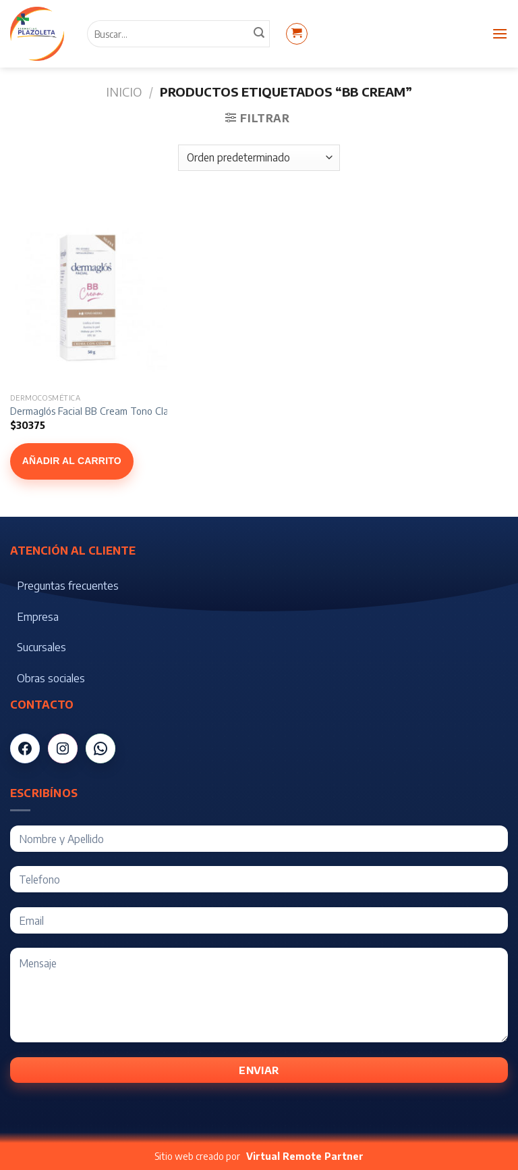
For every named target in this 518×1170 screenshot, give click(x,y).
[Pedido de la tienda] (258, 158)
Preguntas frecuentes (68, 585)
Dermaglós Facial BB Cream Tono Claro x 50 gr (110, 411)
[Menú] (500, 33)
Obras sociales (51, 678)
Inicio (124, 91)
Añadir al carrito (71, 460)
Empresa (38, 617)
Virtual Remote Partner (305, 1156)
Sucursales (41, 647)
